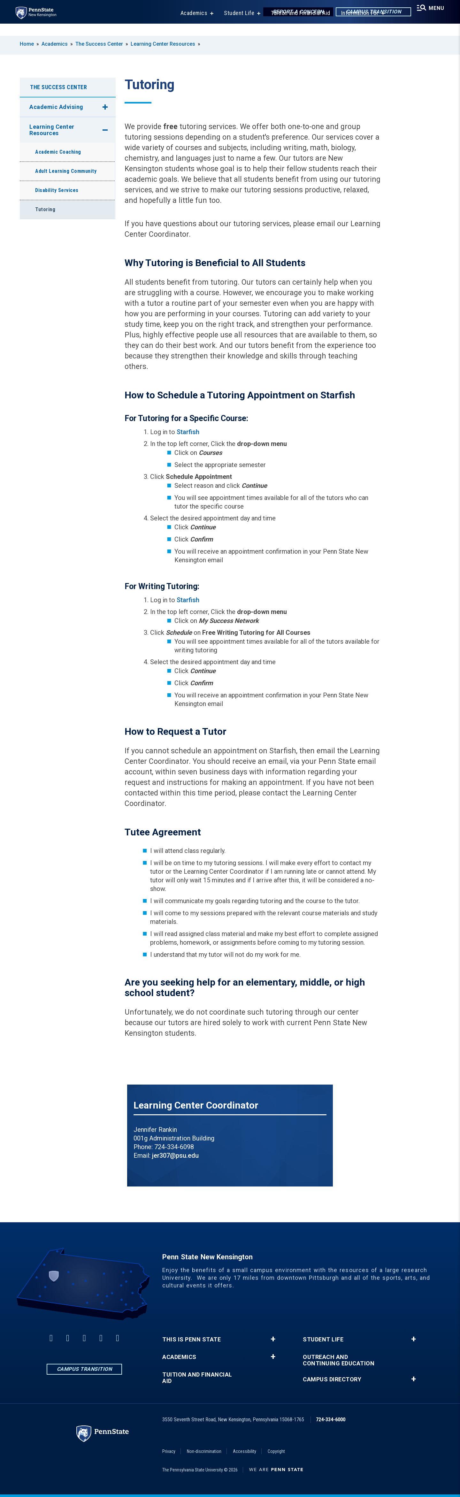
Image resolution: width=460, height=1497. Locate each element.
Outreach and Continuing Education (338, 1360)
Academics (189, 25)
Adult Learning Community (65, 171)
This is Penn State (191, 1339)
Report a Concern (292, 13)
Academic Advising (56, 107)
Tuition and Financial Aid (296, 25)
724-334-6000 (330, 1419)
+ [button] (273, 1339)
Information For (356, 25)
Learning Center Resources (163, 44)
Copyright (276, 1451)
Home (27, 44)
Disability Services (57, 190)
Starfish (188, 432)
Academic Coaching (58, 152)
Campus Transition (367, 13)
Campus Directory (332, 1379)
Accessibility (244, 1451)
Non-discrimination (204, 1451)
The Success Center (99, 44)
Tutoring (45, 209)
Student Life (235, 25)
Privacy (168, 1451)
